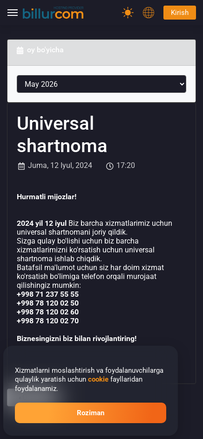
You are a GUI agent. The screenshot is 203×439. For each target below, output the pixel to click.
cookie (98, 379)
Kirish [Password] (180, 12)
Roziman (90, 413)
